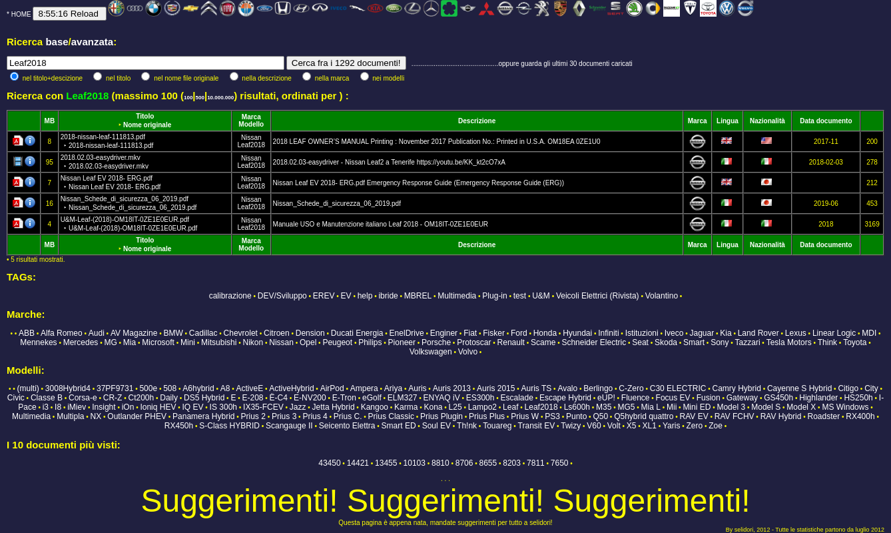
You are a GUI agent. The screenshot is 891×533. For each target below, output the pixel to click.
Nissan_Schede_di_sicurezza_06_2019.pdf (337, 203)
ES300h (480, 397)
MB (50, 121)
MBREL (418, 295)
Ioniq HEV (158, 407)
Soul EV (436, 425)
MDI (869, 333)
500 (200, 98)
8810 (440, 463)
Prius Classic (391, 416)
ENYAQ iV (442, 397)
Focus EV (673, 397)
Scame (543, 342)
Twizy (571, 425)
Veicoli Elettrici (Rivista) (597, 295)
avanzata (92, 41)
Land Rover (758, 333)
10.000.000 (220, 98)
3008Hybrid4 (68, 388)
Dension (310, 333)
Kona (433, 407)
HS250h (858, 397)
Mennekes (38, 342)
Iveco (674, 333)
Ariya (393, 388)
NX (96, 416)
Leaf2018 (251, 145)
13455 (386, 463)
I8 (58, 407)
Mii (672, 407)
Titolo (145, 116)
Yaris (671, 425)
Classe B (47, 397)
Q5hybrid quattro (643, 416)
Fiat (470, 333)
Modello (251, 124)
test (519, 295)
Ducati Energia (357, 333)
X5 (632, 425)
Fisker (494, 333)
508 (169, 388)
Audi (97, 333)
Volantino (661, 295)
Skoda (666, 342)
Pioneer (402, 342)
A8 (225, 388)
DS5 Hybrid (204, 397)
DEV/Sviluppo (282, 295)
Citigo (848, 388)
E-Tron (344, 397)
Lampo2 (482, 407)
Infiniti (608, 333)
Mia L (651, 407)
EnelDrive (407, 333)
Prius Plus (487, 416)
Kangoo (374, 407)
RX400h (860, 416)
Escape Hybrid (565, 397)
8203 (512, 463)
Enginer (443, 333)
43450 (329, 463)
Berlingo (598, 388)
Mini (187, 342)
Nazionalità (767, 121)
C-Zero (631, 388)
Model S (765, 407)
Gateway (742, 397)
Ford (519, 333)
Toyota (854, 342)
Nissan (251, 137)
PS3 (552, 416)
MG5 (626, 407)
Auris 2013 (452, 388)
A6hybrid (198, 388)
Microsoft (158, 342)
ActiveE (249, 388)
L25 (455, 407)
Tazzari (747, 342)
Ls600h (577, 407)
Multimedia (457, 295)
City (871, 388)
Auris (417, 388)
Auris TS (536, 388)
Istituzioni (642, 333)
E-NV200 (310, 397)
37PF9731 (115, 388)
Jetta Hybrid (333, 407)
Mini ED (697, 407)
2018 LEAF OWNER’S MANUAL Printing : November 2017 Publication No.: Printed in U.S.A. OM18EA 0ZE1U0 (437, 141)
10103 (415, 463)
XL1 (650, 425)
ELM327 (403, 397)
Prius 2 (253, 416)
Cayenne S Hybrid (799, 388)
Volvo (467, 351)
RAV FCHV (734, 416)
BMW (172, 333)
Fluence (635, 397)
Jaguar (702, 333)
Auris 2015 (496, 388)
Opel (308, 342)
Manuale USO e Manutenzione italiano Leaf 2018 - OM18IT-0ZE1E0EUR (381, 224)
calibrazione (230, 295)
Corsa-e (83, 397)
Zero (694, 425)
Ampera (364, 388)
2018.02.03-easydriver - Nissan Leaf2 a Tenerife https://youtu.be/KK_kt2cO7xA (389, 162)
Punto (576, 416)
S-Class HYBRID (229, 425)
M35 (603, 407)
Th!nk (467, 425)
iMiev (76, 407)
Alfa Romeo (62, 333)
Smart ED (399, 425)
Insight (103, 407)
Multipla (70, 416)
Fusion (709, 397)
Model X (801, 407)
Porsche (436, 342)
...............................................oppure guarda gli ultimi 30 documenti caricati (522, 63)
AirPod (332, 388)
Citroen (277, 333)
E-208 (252, 397)
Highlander (818, 397)
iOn (128, 407)
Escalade (517, 397)
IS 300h (223, 407)
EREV (324, 295)
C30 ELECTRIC (678, 388)
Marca (251, 117)
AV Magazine (134, 333)
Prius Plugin (441, 416)
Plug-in (494, 295)
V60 (594, 425)
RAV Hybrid (781, 416)
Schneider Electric (593, 342)
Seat (640, 342)
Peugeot (337, 342)
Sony (720, 342)
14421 (358, 463)
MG (110, 342)
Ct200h (141, 397)
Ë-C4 (279, 397)
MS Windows (845, 407)
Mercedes (81, 342)
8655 (488, 463)
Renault (511, 342)
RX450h (178, 425)
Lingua (728, 121)
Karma (406, 407)
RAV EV (694, 416)
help (365, 295)
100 (188, 98)
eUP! (606, 397)
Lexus (795, 333)
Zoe (716, 425)
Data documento (826, 121)
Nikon (252, 342)
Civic (16, 397)
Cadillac (203, 333)
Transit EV (536, 425)
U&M (541, 295)
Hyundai (577, 333)
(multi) (28, 388)
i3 (46, 407)
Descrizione (476, 121)
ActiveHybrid (291, 388)
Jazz (298, 407)
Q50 (600, 416)
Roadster (824, 416)
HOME (21, 14)
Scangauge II (289, 425)
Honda (545, 333)
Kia (725, 333)
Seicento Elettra (347, 425)
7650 (560, 463)
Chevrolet (241, 333)
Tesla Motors (789, 342)
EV (346, 295)
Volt (614, 425)
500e (148, 388)
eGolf (372, 397)
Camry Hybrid (737, 388)
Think (827, 342)
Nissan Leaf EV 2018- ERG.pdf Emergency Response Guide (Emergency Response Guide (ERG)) (418, 183)
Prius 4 (314, 416)
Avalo (567, 388)
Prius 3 (284, 416)
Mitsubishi (218, 342)
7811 (536, 463)
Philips (370, 342)
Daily (169, 397)
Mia (129, 342)
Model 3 (731, 407)
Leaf (510, 407)
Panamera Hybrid (203, 416)
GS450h (778, 397)
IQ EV (193, 407)
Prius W (525, 416)
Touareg (497, 425)
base (56, 41)
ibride (388, 295)
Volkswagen (431, 351)
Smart (694, 342)
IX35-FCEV (263, 407)
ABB (27, 333)
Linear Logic (834, 333)
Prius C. (348, 416)
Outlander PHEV (136, 416)
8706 (464, 463)
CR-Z (113, 397)
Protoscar (474, 342)
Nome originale (147, 125)
